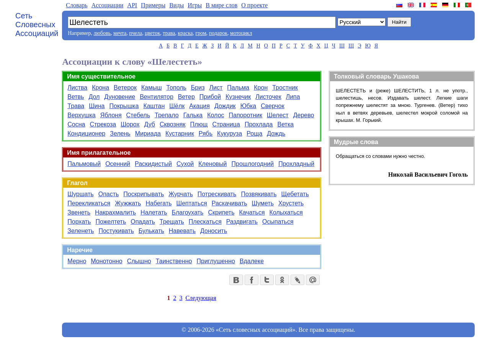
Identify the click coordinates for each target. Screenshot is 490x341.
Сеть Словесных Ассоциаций (36, 24)
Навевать (182, 231)
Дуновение (119, 96)
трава (169, 33)
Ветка (286, 124)
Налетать (153, 212)
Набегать (159, 203)
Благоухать (188, 212)
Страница (226, 124)
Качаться (252, 212)
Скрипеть (221, 212)
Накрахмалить (115, 212)
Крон (261, 87)
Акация (199, 106)
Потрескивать (217, 194)
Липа (293, 96)
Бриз (198, 87)
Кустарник (179, 133)
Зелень (120, 133)
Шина (97, 106)
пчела (135, 33)
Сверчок (272, 106)
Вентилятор (156, 96)
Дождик (225, 106)
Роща (254, 133)
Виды (176, 5)
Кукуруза (229, 133)
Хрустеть (291, 203)
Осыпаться (277, 221)
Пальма (238, 87)
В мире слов (221, 5)
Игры (195, 5)
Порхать (79, 221)
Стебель (138, 115)
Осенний (117, 164)
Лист (216, 87)
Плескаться (205, 221)
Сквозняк (172, 124)
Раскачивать (229, 203)
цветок (152, 33)
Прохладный (296, 164)
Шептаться (191, 203)
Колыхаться (286, 212)
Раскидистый (153, 164)
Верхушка (81, 115)
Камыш (151, 87)
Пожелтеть (110, 221)
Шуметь (263, 203)
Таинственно (174, 261)
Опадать (143, 221)
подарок (218, 33)
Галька (193, 115)
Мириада (148, 133)
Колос (215, 115)
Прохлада (259, 124)
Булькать (151, 231)
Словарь (76, 5)
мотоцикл (241, 33)
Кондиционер (86, 133)
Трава (75, 106)
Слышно (139, 261)
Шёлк (177, 106)
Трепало (167, 115)
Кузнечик (238, 96)
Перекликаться (88, 203)
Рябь (205, 133)
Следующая (200, 298)
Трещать (172, 221)
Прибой (210, 96)
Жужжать (128, 203)
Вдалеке (252, 261)
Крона (100, 87)
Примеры (153, 5)
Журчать (180, 194)
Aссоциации (107, 5)
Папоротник (246, 115)
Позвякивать (258, 194)
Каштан (154, 106)
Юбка (248, 106)
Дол (94, 96)
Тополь (176, 87)
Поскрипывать (143, 194)
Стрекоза (103, 124)
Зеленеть (80, 231)
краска (185, 33)
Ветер (186, 96)
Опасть (108, 194)
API (132, 5)
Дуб (149, 124)
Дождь (276, 133)
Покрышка (124, 106)
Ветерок (125, 87)
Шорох (130, 124)
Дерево (303, 115)
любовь (102, 33)
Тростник (285, 87)
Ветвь (75, 96)
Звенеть (78, 212)
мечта (119, 33)
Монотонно (106, 261)
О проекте (254, 5)
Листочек (268, 96)
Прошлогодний (253, 164)
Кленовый (212, 164)
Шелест (278, 115)
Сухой (185, 164)
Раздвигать (242, 221)
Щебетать (295, 194)
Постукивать (116, 231)
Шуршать (80, 194)
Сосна (76, 124)
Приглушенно (216, 261)
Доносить (213, 231)
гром (200, 33)
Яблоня (111, 115)
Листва (77, 87)
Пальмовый (84, 164)
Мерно (76, 261)
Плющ (198, 124)
